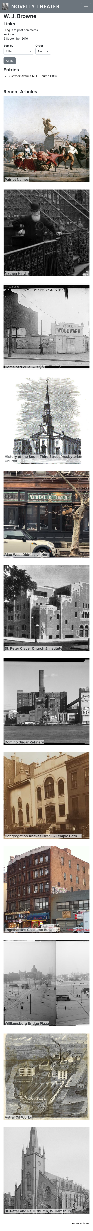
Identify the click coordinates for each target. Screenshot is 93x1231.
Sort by (8, 45)
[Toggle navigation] (86, 6)
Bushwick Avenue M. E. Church (28, 76)
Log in (9, 30)
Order (39, 45)
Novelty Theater (35, 6)
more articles (80, 1223)
